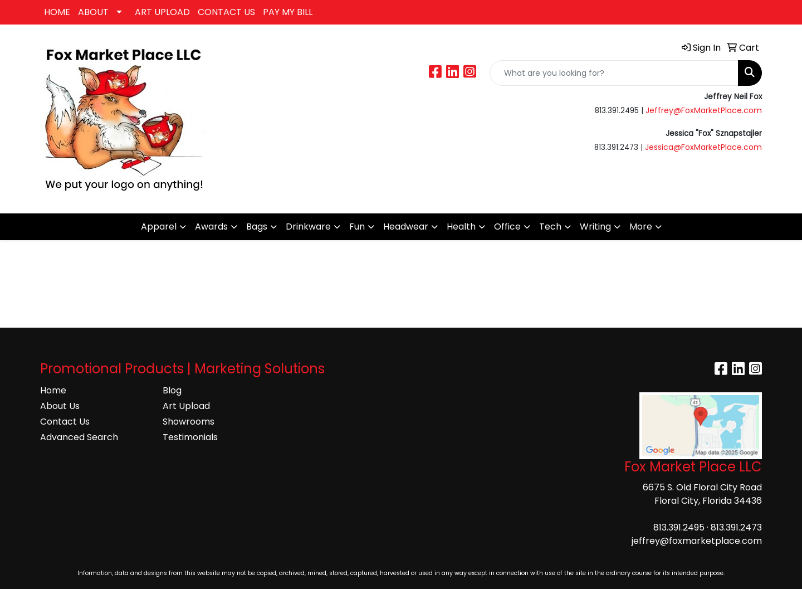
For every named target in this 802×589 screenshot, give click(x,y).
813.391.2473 (736, 527)
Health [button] (461, 226)
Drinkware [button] (308, 226)
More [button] (640, 226)
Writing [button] (595, 226)
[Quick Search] (614, 73)
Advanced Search (79, 437)
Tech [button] (550, 226)
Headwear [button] (405, 226)
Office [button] (507, 226)
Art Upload (186, 406)
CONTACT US (226, 12)
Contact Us (65, 421)
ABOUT (93, 12)
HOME (57, 12)
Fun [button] (357, 226)
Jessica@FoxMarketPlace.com (703, 147)
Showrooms (188, 421)
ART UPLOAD (162, 12)
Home (53, 390)
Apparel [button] (159, 226)
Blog (172, 390)
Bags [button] (256, 226)
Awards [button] (211, 226)
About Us (60, 406)
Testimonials (190, 437)
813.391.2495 (679, 527)
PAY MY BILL (287, 12)
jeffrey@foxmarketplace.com (697, 540)
